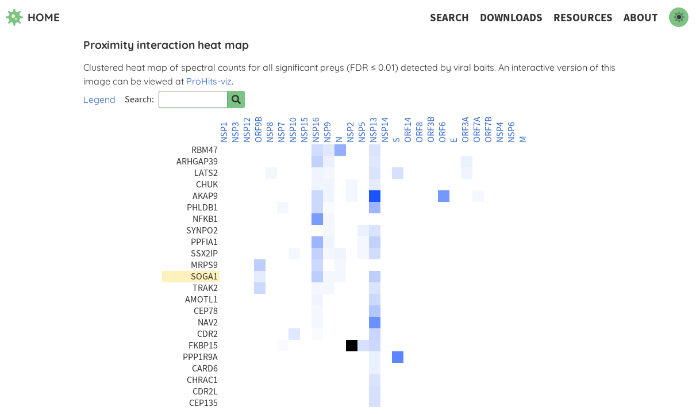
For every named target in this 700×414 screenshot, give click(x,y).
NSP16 (316, 130)
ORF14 (408, 130)
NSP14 (385, 130)
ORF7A (477, 130)
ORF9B (258, 130)
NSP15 (304, 130)
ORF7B (488, 130)
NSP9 (327, 132)
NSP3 (235, 132)
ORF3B (431, 130)
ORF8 (419, 132)
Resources (583, 17)
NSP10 (293, 130)
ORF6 (442, 132)
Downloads (511, 17)
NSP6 (511, 132)
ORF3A (465, 130)
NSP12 (247, 130)
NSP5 (362, 132)
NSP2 (350, 132)
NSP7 (281, 132)
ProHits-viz (209, 81)
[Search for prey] (236, 99)
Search (449, 17)
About (641, 17)
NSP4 (500, 132)
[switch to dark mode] (679, 17)
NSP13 (373, 130)
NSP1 (224, 132)
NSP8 (270, 132)
